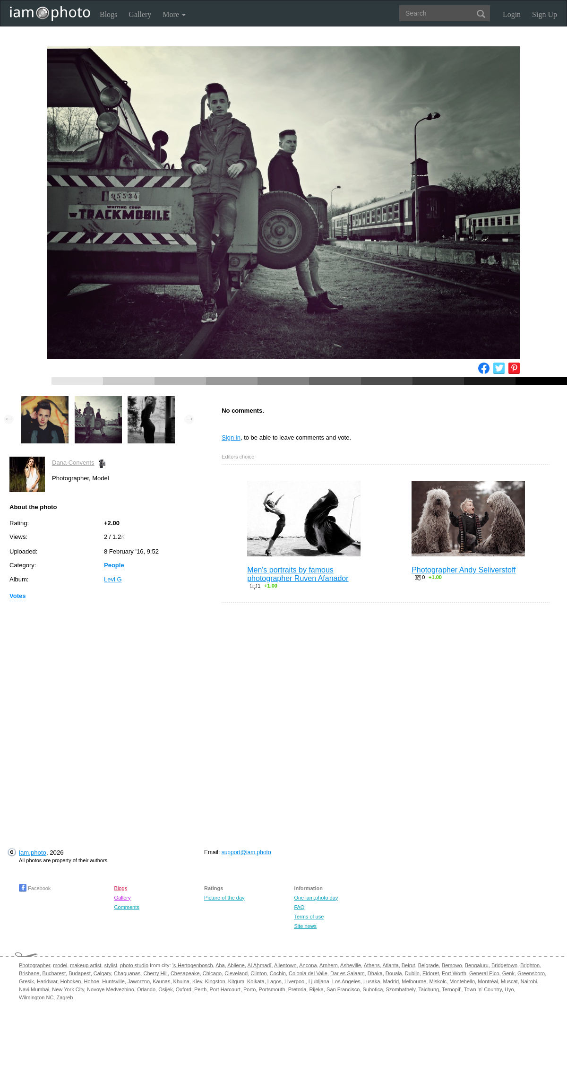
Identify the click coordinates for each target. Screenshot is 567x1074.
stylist (110, 965)
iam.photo (32, 852)
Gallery (140, 14)
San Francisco (343, 989)
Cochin (278, 973)
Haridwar (47, 981)
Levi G (113, 579)
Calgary (102, 973)
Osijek (165, 989)
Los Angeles (346, 981)
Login (512, 14)
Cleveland (236, 973)
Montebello (462, 981)
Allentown (285, 965)
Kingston (215, 981)
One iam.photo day (316, 898)
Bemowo (452, 965)
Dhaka (375, 973)
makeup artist (85, 965)
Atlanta (390, 965)
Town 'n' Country (483, 989)
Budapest (79, 973)
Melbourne (414, 981)
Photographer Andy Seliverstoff (463, 570)
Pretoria (297, 989)
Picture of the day (224, 898)
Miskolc (438, 981)
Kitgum (236, 981)
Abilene (236, 965)
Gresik (26, 981)
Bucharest (54, 973)
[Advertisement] (90, 716)
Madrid (391, 981)
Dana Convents (73, 462)
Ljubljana (319, 981)
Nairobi (529, 981)
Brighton (530, 965)
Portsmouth (271, 989)
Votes (17, 595)
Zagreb (64, 997)
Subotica (373, 989)
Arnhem (328, 965)
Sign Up (544, 14)
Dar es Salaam (347, 973)
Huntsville (113, 981)
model (60, 965)
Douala (394, 973)
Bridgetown (504, 965)
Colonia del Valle (308, 973)
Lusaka (371, 981)
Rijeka (316, 989)
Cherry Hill (155, 973)
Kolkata (256, 981)
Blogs (108, 14)
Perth (200, 989)
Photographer (34, 965)
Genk (508, 973)
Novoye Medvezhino (110, 989)
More (174, 14)
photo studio (134, 965)
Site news (305, 926)
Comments (126, 907)
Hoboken (70, 981)
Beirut (408, 965)
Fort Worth (454, 973)
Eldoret (430, 973)
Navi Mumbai (34, 989)
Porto (249, 989)
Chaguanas (127, 973)
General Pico (484, 973)
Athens (372, 965)
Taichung (428, 989)
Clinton (258, 973)
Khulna (181, 981)
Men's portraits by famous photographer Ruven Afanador (297, 574)
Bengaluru (477, 965)
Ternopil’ (451, 989)
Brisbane (29, 973)
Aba (220, 965)
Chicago (212, 973)
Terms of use (309, 916)
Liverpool (295, 981)
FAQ (299, 907)
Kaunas (161, 981)
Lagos (274, 981)
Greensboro (531, 973)
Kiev (197, 981)
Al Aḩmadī (259, 965)
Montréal (488, 981)
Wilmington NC (36, 997)
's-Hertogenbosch (192, 965)
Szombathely (400, 989)
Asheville (350, 965)
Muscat (509, 981)
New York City (68, 989)
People (114, 565)
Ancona (308, 965)
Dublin (412, 973)
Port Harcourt (224, 989)
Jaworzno (139, 981)
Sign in (231, 437)
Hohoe (91, 981)
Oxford (183, 989)
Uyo (509, 989)
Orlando (146, 989)
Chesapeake (185, 973)
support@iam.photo (246, 852)
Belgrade (428, 965)
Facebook (35, 888)
